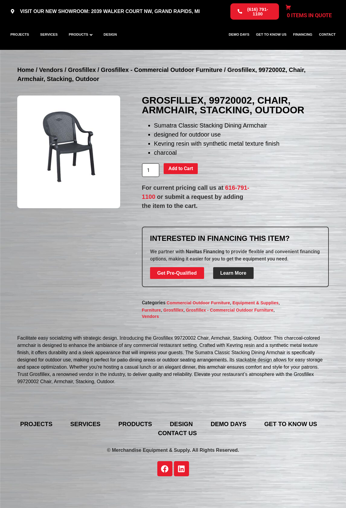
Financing (302, 45)
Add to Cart (180, 191)
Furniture (151, 332)
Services (49, 45)
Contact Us (177, 455)
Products (78, 45)
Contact (327, 45)
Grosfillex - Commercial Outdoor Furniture (161, 92)
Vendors (51, 92)
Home (25, 92)
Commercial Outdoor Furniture (198, 325)
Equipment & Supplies (255, 325)
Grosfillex (82, 92)
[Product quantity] (150, 192)
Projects (19, 45)
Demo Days (239, 45)
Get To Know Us (271, 45)
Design (110, 45)
